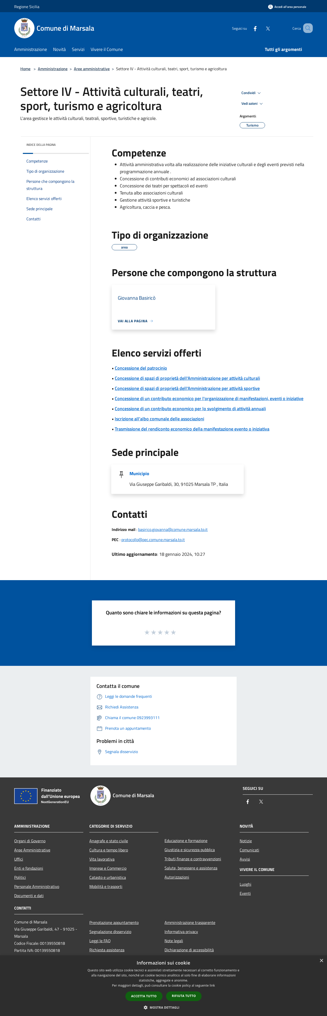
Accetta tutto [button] (144, 996)
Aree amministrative (92, 69)
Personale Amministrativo (36, 886)
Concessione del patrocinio (141, 368)
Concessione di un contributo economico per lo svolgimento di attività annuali (190, 408)
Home (25, 69)
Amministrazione (53, 69)
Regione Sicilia (26, 7)
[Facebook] (249, 28)
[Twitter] (261, 28)
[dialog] (163, 985)
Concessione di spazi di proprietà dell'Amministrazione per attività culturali (187, 378)
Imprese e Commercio (107, 868)
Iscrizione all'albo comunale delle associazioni (159, 418)
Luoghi (245, 884)
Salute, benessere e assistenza (191, 868)
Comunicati (249, 850)
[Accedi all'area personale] (287, 7)
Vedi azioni (252, 104)
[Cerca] (307, 28)
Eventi (245, 893)
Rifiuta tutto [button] (184, 996)
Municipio (139, 473)
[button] (163, 1007)
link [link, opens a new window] (212, 985)
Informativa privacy (181, 932)
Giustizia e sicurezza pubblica (190, 850)
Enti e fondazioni (28, 868)
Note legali (174, 941)
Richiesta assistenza (106, 950)
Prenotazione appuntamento (114, 922)
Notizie (246, 841)
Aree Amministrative (32, 850)
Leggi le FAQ (100, 941)
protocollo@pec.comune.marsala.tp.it (153, 540)
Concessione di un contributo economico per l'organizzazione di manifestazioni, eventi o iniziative (209, 398)
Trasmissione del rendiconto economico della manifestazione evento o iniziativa (192, 428)
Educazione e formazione (186, 840)
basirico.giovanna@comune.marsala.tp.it (173, 529)
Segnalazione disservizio (110, 932)
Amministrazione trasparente (190, 922)
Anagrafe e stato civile (108, 841)
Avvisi (245, 859)
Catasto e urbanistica (107, 877)
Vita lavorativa (102, 859)
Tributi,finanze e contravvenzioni (193, 859)
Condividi (251, 93)
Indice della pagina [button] (41, 144)
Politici (20, 877)
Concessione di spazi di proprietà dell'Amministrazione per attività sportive (187, 388)
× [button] (321, 961)
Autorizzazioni (177, 877)
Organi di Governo (29, 841)
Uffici (18, 859)
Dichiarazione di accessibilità (189, 950)
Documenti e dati (29, 896)
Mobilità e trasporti (105, 886)
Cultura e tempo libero (108, 850)
